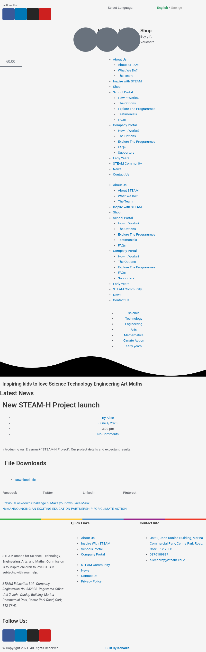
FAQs (122, 120)
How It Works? (128, 98)
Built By (118, 648)
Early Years (121, 158)
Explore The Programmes (136, 109)
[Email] (107, 39)
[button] (22, 492)
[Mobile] (85, 39)
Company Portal (125, 125)
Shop (146, 31)
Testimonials (127, 114)
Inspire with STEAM (127, 81)
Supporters (126, 152)
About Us (120, 59)
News (117, 169)
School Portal (123, 92)
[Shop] (128, 39)
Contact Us (121, 174)
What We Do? (128, 70)
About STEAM (128, 65)
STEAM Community (127, 163)
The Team (125, 76)
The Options (127, 103)
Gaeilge (176, 7)
